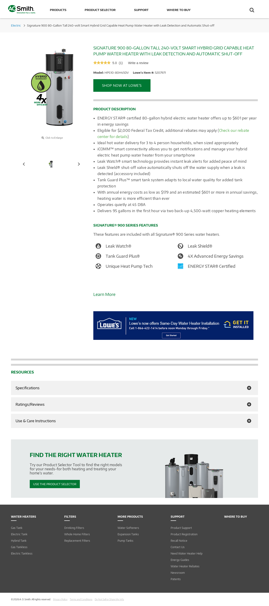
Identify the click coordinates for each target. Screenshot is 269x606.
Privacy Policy (60, 599)
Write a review (138, 64)
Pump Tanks (125, 540)
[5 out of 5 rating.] (114, 63)
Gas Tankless (19, 547)
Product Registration (184, 534)
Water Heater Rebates (185, 566)
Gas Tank (16, 528)
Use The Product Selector (54, 484)
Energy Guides (180, 560)
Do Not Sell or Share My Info (109, 599)
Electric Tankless (21, 553)
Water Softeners (128, 528)
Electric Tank (19, 534)
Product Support (181, 528)
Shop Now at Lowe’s (122, 85)
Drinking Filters (74, 528)
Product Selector (100, 10)
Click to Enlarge (52, 137)
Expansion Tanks (128, 534)
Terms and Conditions (81, 599)
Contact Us (178, 547)
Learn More (104, 294)
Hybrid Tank (19, 540)
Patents (176, 579)
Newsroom (178, 572)
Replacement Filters (77, 540)
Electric (16, 25)
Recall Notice (179, 540)
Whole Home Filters (77, 534)
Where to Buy (179, 10)
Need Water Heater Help (186, 553)
